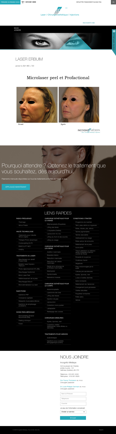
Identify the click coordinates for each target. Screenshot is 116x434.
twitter (106, 2)
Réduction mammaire (54, 258)
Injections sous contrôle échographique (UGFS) (55, 342)
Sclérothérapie (52, 338)
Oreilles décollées (81, 291)
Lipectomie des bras (54, 293)
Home (75, 2)
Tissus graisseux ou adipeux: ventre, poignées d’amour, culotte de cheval (85, 252)
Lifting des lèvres (53, 227)
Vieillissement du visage (83, 238)
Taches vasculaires (81, 235)
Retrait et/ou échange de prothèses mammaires (55, 267)
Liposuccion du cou (54, 234)
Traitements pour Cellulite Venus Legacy (27, 236)
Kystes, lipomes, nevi (54, 322)
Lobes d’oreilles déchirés (84, 278)
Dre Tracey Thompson (68, 380)
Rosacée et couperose (83, 257)
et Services (30, 22)
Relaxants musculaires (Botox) (29, 301)
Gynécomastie (52, 274)
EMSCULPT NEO (25, 246)
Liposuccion (51, 302)
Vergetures (79, 263)
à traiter (44, 22)
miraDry (21, 250)
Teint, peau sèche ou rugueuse (86, 225)
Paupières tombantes (82, 294)
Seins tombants (80, 281)
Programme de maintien (83, 222)
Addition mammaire (53, 252)
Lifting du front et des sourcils (57, 237)
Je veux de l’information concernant (72, 408)
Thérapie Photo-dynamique (28, 240)
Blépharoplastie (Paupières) (56, 224)
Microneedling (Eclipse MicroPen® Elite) (26, 316)
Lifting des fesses (53, 296)
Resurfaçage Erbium (25, 282)
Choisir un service (67, 412)
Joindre (17, 29)
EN (113, 2)
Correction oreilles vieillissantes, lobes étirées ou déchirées (57, 326)
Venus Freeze (23, 225)
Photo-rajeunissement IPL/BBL (29, 269)
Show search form (109, 2)
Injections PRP (24, 295)
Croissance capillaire (26, 298)
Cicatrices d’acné (81, 260)
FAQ (100, 2)
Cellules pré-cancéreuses (84, 271)
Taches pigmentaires (82, 232)
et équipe (70, 22)
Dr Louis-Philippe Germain (69, 387)
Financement (88, 2)
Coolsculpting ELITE (26, 243)
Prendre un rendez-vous (10, 2)
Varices (77, 300)
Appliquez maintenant (15, 187)
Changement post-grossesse (85, 287)
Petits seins (79, 297)
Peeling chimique (24, 321)
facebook (103, 2)
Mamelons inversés (53, 277)
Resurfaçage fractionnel (27, 272)
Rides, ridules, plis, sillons (84, 228)
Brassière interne (52, 255)
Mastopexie (51, 271)
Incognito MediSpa (58, 11)
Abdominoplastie (53, 289)
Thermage (22, 222)
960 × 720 (30, 66)
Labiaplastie (51, 308)
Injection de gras (52, 299)
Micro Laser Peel (24, 275)
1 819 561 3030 (30, 2)
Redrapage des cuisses (55, 312)
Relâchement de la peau (83, 244)
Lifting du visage (52, 240)
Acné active (79, 248)
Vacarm (101, 430)
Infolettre (80, 2)
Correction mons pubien (55, 305)
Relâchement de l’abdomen (84, 284)
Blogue (96, 2)
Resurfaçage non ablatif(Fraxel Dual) (27, 260)
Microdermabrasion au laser (28, 285)
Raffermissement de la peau (28, 278)
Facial (21, 324)
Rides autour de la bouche (84, 241)
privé (86, 22)
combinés (57, 22)
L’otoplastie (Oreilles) (54, 231)
